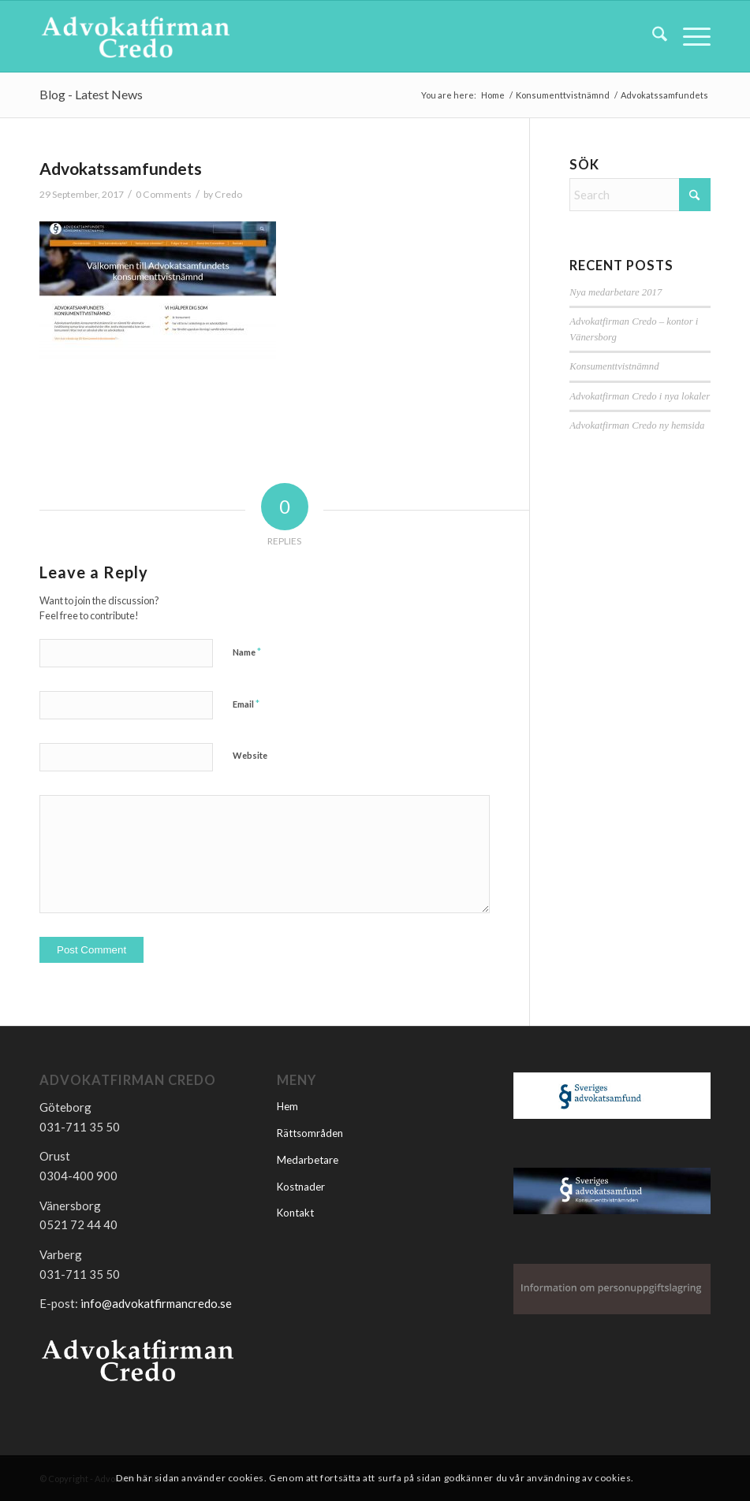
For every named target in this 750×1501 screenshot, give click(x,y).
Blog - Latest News (91, 94)
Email (246, 703)
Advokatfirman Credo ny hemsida (636, 425)
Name (247, 651)
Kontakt (295, 1212)
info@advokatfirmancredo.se (156, 1303)
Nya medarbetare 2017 (615, 292)
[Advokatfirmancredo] (136, 36)
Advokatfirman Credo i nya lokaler (639, 396)
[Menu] (689, 36)
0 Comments (164, 194)
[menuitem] (651, 36)
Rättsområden (310, 1133)
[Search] (651, 36)
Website (250, 755)
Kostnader (301, 1186)
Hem (287, 1106)
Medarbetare (307, 1160)
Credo (228, 194)
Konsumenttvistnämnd (614, 366)
